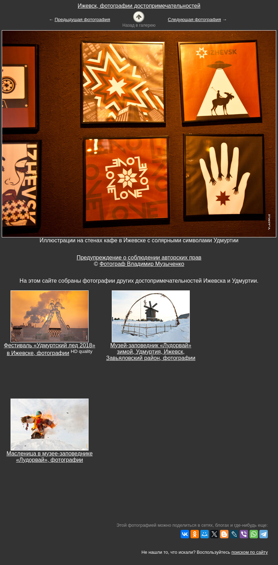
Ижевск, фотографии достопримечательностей (139, 6)
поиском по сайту (250, 552)
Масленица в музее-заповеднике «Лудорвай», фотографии (49, 457)
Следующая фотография (194, 19)
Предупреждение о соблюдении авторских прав (139, 258)
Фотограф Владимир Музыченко (141, 264)
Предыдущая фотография (82, 19)
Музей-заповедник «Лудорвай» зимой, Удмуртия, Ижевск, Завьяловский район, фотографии (150, 351)
